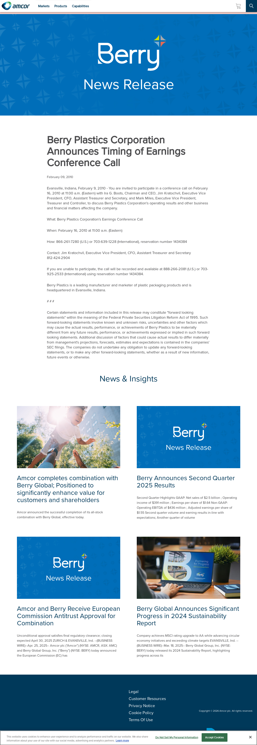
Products (60, 6)
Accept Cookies (214, 739)
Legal (134, 691)
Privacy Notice (142, 706)
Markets (43, 6)
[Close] (250, 739)
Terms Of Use (141, 720)
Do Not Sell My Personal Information (176, 739)
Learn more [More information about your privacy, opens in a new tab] (122, 742)
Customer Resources (147, 699)
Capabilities (80, 6)
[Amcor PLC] (15, 6)
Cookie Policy (141, 713)
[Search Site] (251, 6)
